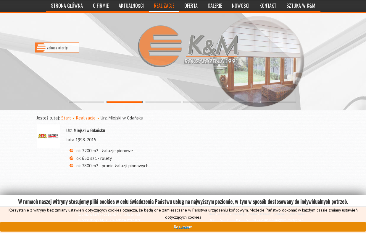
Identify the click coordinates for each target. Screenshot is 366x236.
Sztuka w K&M (300, 5)
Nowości (240, 5)
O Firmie (101, 5)
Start (66, 118)
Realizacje (164, 5)
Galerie (215, 5)
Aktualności (131, 5)
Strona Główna (67, 5)
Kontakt (267, 5)
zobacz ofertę (57, 52)
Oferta (191, 5)
